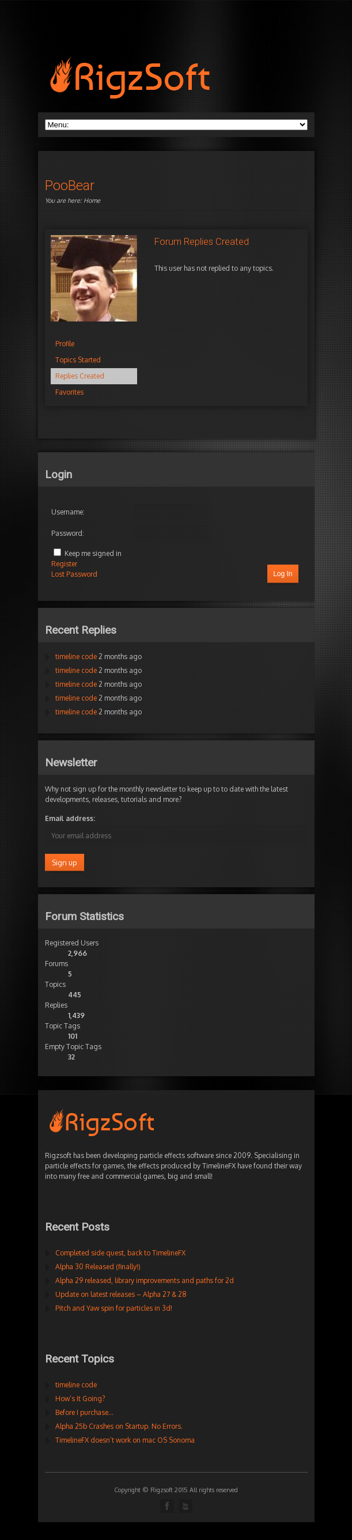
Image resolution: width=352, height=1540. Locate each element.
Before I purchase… (84, 1412)
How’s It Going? (80, 1398)
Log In (282, 574)
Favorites (69, 392)
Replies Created (79, 376)
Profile (64, 343)
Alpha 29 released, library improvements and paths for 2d (144, 1280)
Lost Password (74, 574)
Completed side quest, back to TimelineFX (120, 1252)
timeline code (76, 656)
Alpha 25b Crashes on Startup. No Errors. (119, 1426)
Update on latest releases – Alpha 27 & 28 (121, 1294)
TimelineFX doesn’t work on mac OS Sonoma (125, 1440)
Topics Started (78, 359)
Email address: (70, 818)
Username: (68, 512)
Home (92, 200)
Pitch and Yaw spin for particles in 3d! (113, 1308)
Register (64, 563)
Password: (67, 533)
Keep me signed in (93, 553)
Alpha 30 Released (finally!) (98, 1266)
